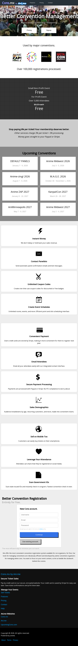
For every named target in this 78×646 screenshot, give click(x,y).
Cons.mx (4, 617)
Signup (48, 30)
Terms (9, 640)
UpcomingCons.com (9, 625)
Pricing (42, 2)
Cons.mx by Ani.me (10, 574)
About (3, 640)
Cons (8, 3)
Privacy (15, 640)
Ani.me (3, 621)
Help (3, 609)
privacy (41, 529)
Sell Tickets (5, 593)
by (21, 3)
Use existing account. (30, 541)
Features (32, 2)
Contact (50, 2)
